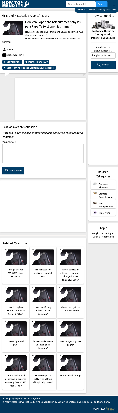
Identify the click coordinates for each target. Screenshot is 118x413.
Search (101, 4)
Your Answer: (9, 142)
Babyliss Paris (12, 61)
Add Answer (13, 170)
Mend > (9, 16)
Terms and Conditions (98, 402)
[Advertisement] (50, 99)
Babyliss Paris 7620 (36, 61)
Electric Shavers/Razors (33, 15)
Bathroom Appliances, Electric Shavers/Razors (29, 67)
